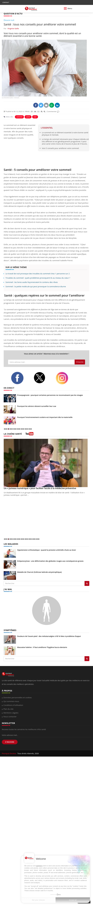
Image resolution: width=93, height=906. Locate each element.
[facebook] (20, 378)
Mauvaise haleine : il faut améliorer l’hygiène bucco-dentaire (42, 647)
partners (39, 866)
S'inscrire (79, 362)
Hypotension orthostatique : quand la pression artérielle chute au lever (46, 550)
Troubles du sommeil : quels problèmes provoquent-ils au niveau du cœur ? (38, 278)
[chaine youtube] (29, 434)
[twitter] (42, 378)
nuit (35, 117)
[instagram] (65, 378)
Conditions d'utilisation (13, 705)
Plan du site (8, 709)
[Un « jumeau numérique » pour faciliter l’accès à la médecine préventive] (46, 463)
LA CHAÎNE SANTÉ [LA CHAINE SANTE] (13, 434)
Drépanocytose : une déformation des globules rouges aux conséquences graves (50, 561)
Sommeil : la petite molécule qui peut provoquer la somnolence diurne (36, 286)
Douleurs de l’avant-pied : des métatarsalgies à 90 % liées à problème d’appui (49, 636)
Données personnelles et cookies (17, 697)
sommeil (19, 117)
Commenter (53, 111)
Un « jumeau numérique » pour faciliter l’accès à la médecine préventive (40, 488)
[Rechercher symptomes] (87, 658)
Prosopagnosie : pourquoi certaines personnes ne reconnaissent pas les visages (50, 395)
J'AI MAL (8, 589)
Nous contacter (10, 716)
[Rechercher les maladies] (87, 583)
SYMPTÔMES (10, 630)
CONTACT (5, 2)
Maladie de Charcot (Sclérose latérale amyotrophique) (39, 572)
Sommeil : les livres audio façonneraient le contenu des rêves (32, 282)
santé (28, 117)
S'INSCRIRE (9, 742)
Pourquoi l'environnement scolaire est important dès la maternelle (45, 417)
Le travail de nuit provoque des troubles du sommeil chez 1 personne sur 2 (38, 273)
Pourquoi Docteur (9, 753)
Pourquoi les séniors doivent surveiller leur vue (36, 406)
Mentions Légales (10, 712)
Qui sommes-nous (11, 701)
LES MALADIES (11, 544)
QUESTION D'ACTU (13, 13)
